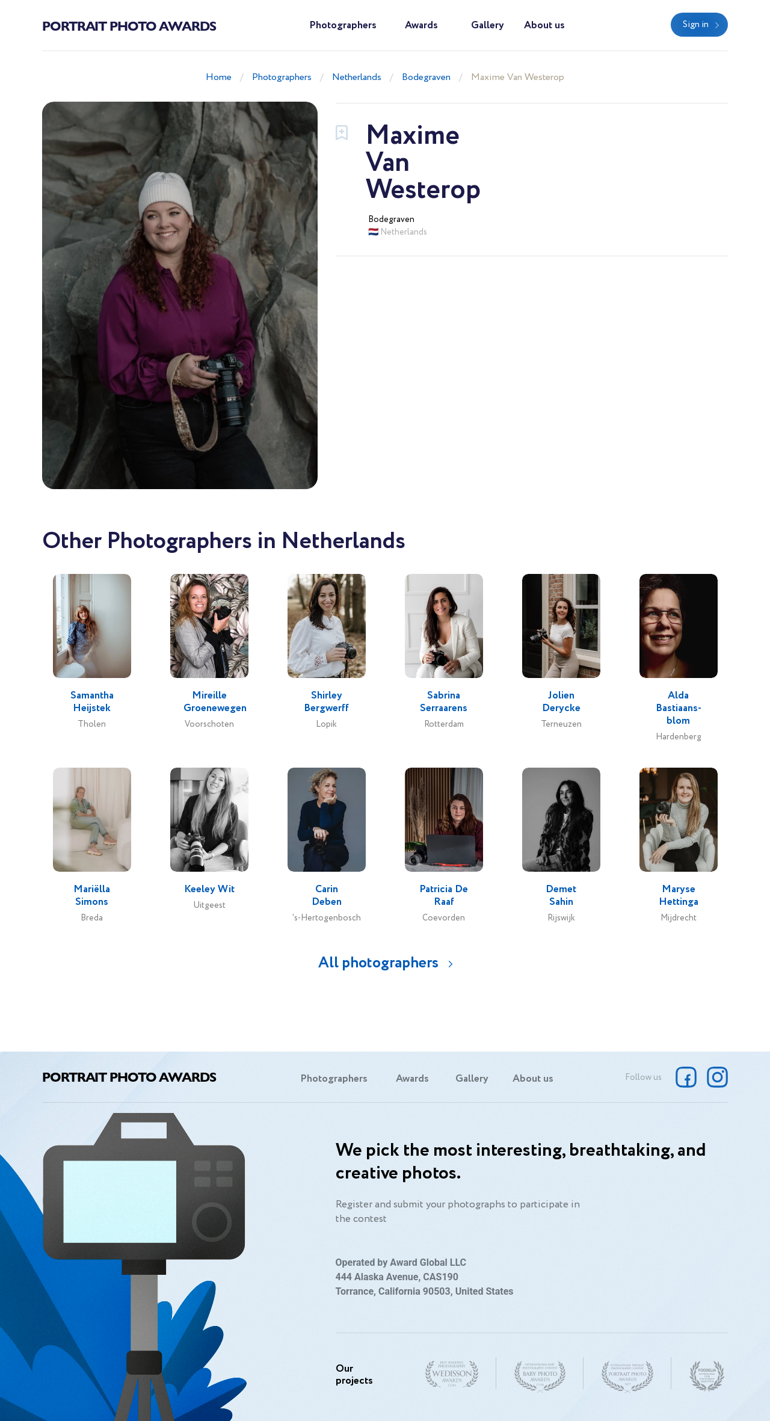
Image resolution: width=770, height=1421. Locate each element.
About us (544, 25)
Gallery (487, 25)
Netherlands (356, 77)
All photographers (378, 963)
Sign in (696, 24)
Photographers (343, 25)
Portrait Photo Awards (129, 25)
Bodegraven (426, 77)
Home (219, 77)
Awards (421, 25)
